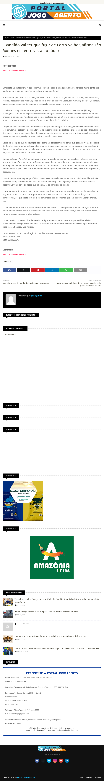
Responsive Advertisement (14, 70)
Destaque (19, 38)
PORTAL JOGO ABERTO (26, 777)
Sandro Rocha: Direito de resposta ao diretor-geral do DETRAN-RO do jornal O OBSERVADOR (56, 648)
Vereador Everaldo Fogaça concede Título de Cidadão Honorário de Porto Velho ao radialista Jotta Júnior (56, 601)
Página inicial (9, 38)
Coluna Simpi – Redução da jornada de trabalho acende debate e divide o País (50, 636)
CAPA (81, 777)
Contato (89, 777)
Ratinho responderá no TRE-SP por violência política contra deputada (46, 612)
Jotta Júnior (36, 295)
